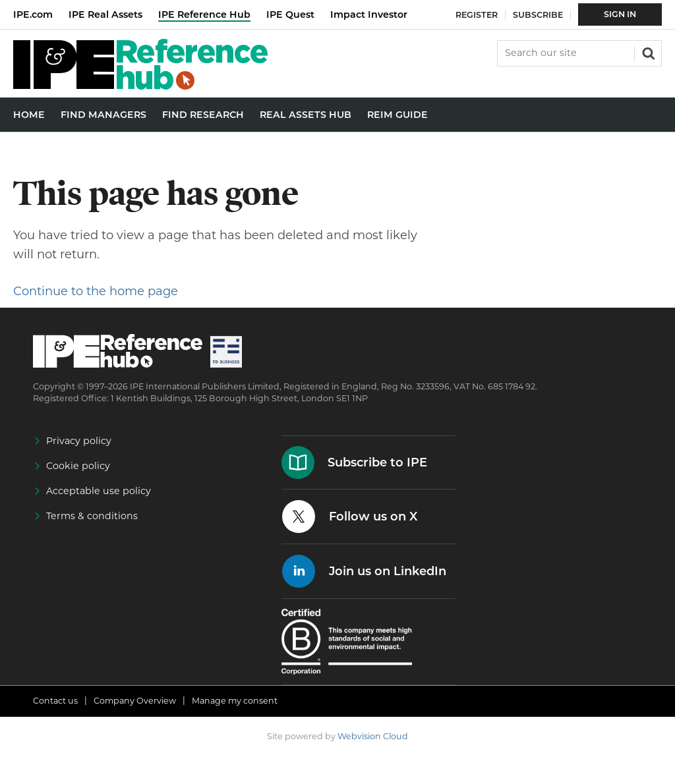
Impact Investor (368, 14)
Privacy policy (78, 441)
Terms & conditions (92, 516)
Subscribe (538, 15)
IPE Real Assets (105, 14)
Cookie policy (78, 466)
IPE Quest (290, 14)
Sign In (620, 14)
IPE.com (33, 14)
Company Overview (135, 701)
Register (476, 15)
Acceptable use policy (98, 491)
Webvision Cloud (373, 736)
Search (647, 52)
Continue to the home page (95, 291)
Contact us (55, 701)
